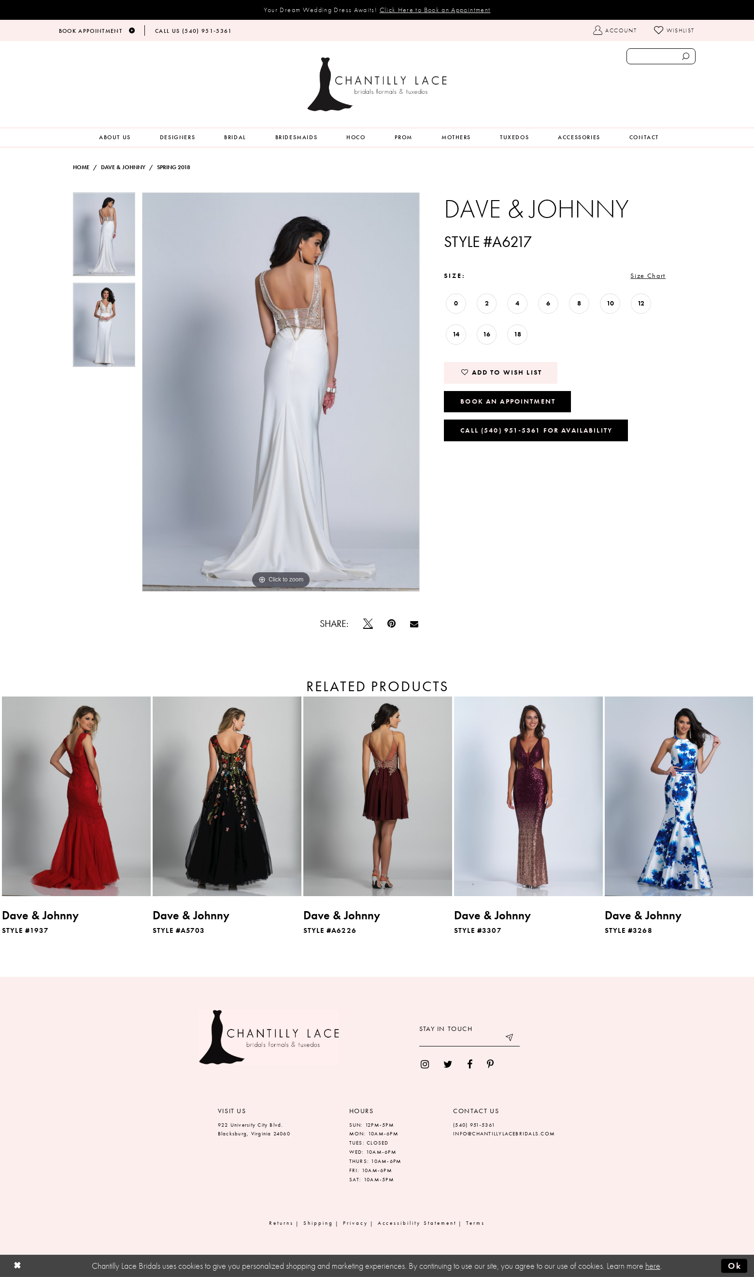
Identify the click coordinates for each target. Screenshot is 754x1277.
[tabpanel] (104, 237)
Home (81, 167)
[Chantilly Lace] (377, 84)
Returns (281, 1222)
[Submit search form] (686, 56)
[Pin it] (391, 623)
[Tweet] (368, 623)
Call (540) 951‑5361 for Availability (536, 430)
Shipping (318, 1222)
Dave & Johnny (123, 167)
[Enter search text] (661, 56)
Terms (475, 1222)
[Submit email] (510, 1039)
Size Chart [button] (648, 275)
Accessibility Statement (417, 1222)
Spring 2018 (173, 167)
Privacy (355, 1222)
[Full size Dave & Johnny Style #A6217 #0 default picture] (280, 392)
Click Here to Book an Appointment (435, 9)
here (652, 1266)
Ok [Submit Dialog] (734, 1266)
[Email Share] (414, 623)
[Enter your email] (469, 1039)
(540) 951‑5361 (474, 1124)
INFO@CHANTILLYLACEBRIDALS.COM (504, 1133)
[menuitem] (115, 137)
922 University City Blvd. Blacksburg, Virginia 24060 (254, 1129)
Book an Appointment (507, 401)
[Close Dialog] (17, 1266)
